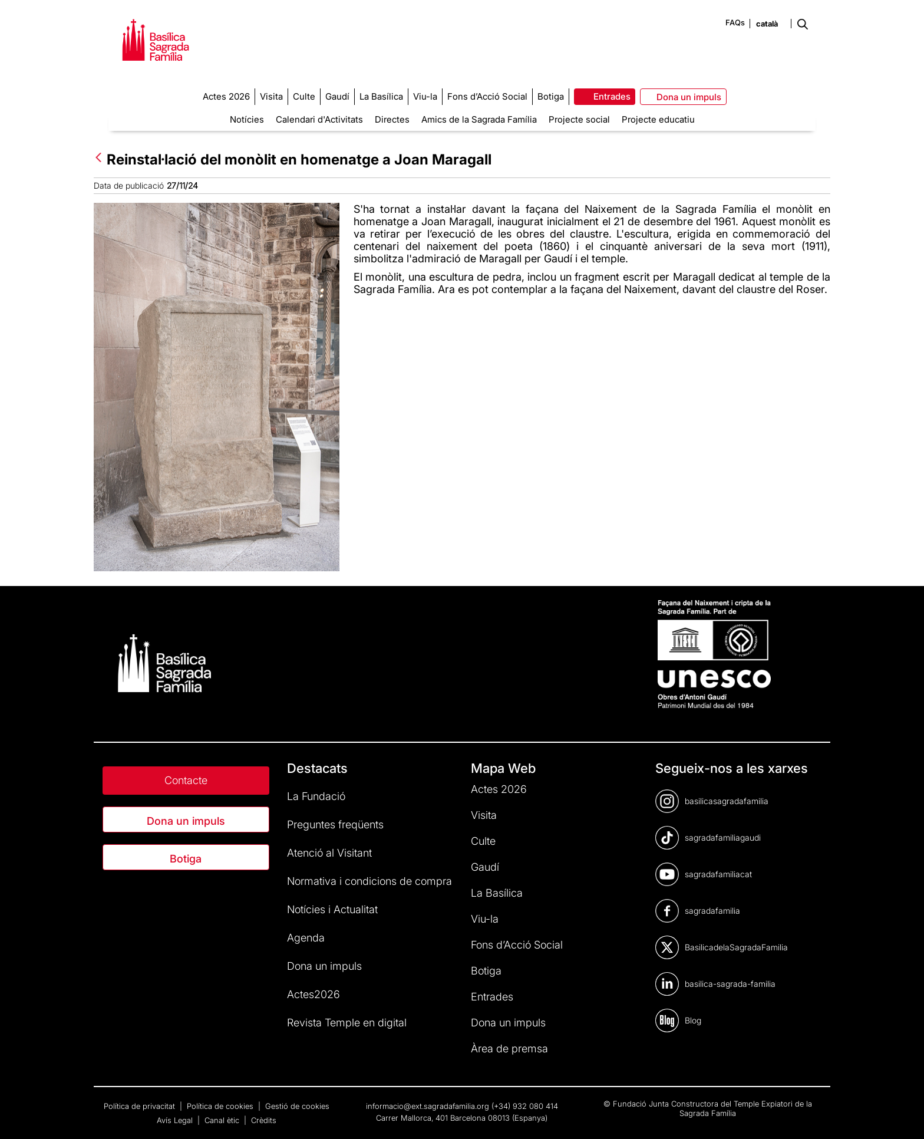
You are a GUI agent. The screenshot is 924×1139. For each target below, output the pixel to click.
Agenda (306, 937)
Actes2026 (313, 994)
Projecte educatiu (658, 119)
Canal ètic (223, 1120)
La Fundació (316, 796)
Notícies (247, 119)
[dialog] (902, 1115)
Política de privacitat (140, 1106)
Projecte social (579, 119)
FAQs (735, 22)
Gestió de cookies (297, 1106)
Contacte (185, 780)
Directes (392, 119)
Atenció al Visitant (329, 853)
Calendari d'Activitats (319, 119)
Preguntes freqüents (335, 824)
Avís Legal (176, 1120)
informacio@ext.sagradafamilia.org (427, 1106)
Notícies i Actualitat (332, 909)
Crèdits (263, 1120)
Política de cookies (221, 1106)
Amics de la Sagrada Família (479, 119)
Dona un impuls (186, 821)
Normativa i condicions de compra (369, 881)
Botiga (186, 858)
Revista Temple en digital (347, 1022)
